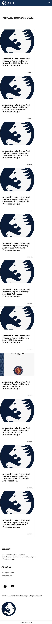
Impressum (7, 576)
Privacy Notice (8, 573)
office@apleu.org (8, 559)
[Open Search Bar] (49, 3)
